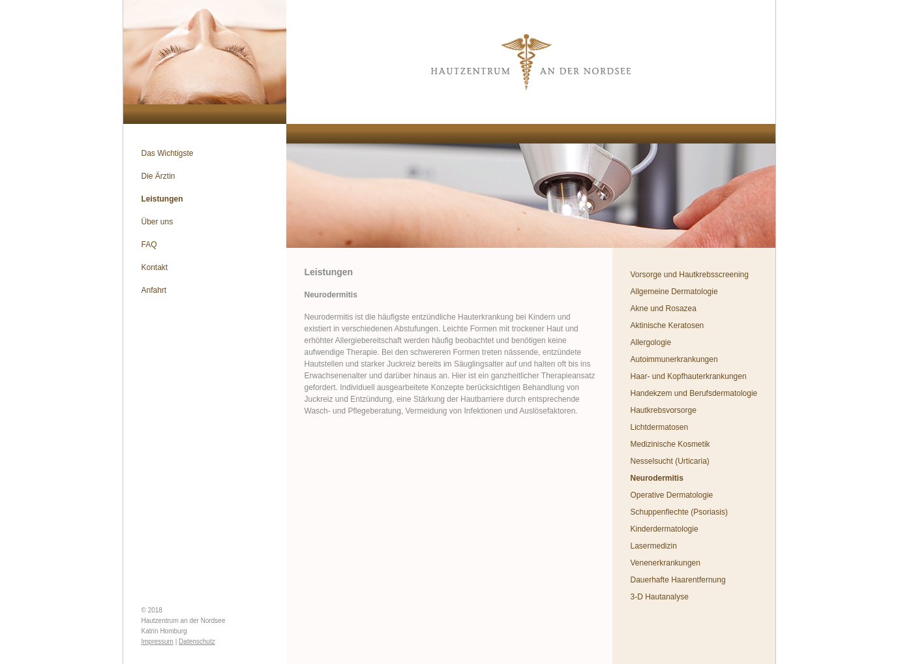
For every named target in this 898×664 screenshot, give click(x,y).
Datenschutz (197, 641)
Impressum (157, 641)
